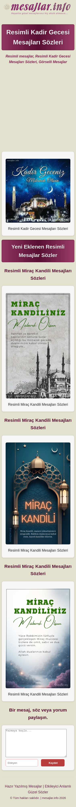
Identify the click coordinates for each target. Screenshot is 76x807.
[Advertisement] (38, 109)
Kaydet (53, 762)
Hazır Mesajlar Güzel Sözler (38, 9)
